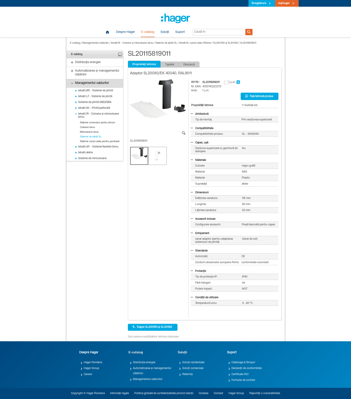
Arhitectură (199, 114)
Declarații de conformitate (246, 368)
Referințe (187, 374)
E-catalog (147, 32)
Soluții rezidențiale (193, 362)
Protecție (198, 271)
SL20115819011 (248, 43)
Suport (180, 32)
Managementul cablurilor (95, 43)
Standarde (199, 251)
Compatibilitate (202, 128)
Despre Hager (125, 32)
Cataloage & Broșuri (243, 362)
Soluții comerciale (192, 368)
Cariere (88, 374)
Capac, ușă (199, 142)
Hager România (93, 362)
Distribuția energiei (144, 362)
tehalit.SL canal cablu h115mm (195, 43)
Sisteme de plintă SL (166, 43)
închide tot (249, 105)
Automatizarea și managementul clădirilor (152, 371)
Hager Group (91, 368)
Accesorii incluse (203, 219)
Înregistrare (259, 3)
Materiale (198, 160)
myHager (284, 3)
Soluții (165, 32)
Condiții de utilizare (204, 297)
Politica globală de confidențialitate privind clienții (163, 393)
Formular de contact (243, 380)
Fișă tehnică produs (259, 96)
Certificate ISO (239, 374)
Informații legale (119, 393)
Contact (218, 393)
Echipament (200, 233)
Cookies (203, 393)
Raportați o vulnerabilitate (264, 393)
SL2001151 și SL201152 (225, 43)
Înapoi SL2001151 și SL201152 (152, 327)
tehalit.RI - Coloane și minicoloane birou (132, 43)
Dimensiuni (200, 192)
